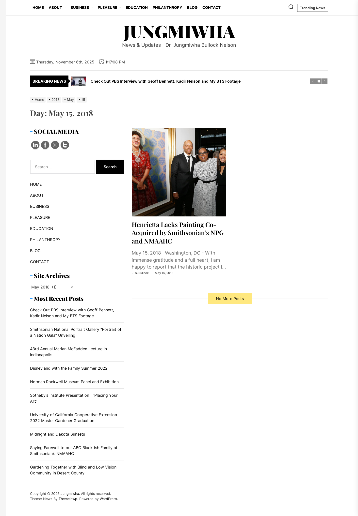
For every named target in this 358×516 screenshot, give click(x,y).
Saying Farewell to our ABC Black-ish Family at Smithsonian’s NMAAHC (73, 450)
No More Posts (230, 298)
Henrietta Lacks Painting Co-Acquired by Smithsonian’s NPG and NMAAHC (178, 232)
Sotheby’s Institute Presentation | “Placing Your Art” (74, 398)
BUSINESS (82, 7)
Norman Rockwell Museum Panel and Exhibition (74, 381)
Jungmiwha (179, 31)
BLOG (192, 7)
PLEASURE (109, 7)
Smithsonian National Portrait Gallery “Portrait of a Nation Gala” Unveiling (75, 332)
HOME (38, 7)
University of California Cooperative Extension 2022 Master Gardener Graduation (73, 417)
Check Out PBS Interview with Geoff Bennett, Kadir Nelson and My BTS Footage (72, 312)
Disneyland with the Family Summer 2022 (69, 368)
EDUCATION (137, 7)
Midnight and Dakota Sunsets (57, 434)
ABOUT (57, 7)
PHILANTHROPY (167, 7)
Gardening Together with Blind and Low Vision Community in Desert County (73, 470)
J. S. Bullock (140, 273)
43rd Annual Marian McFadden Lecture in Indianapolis (68, 351)
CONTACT (211, 7)
